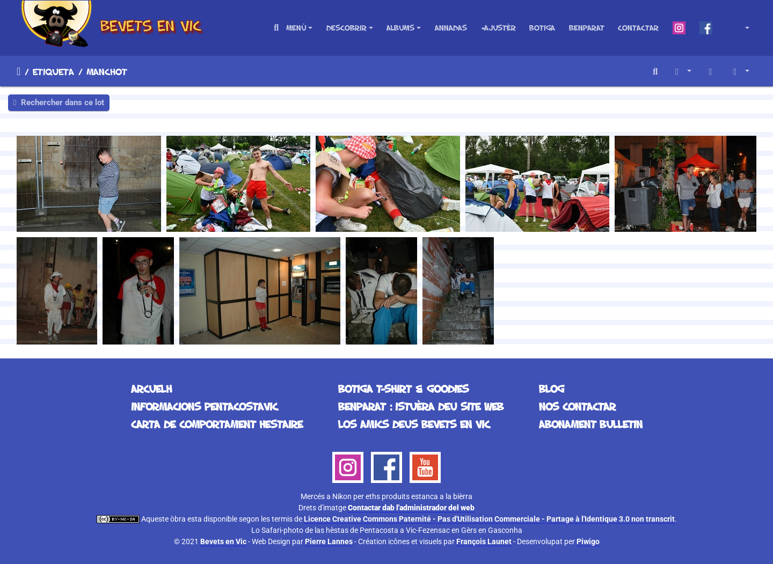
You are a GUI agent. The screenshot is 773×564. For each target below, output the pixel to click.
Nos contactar (577, 406)
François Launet (484, 541)
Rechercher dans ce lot (58, 102)
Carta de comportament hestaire (217, 423)
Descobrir (346, 27)
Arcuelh (18, 71)
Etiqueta (53, 71)
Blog (551, 388)
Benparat (586, 27)
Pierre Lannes (329, 541)
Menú (296, 27)
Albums (400, 27)
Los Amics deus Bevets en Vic (414, 423)
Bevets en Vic (223, 541)
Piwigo (588, 541)
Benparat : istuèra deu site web (421, 406)
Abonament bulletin (591, 423)
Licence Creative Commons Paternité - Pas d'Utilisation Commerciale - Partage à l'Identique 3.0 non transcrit (489, 519)
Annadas (451, 27)
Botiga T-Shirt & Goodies (403, 388)
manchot (106, 71)
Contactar (638, 27)
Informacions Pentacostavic (204, 406)
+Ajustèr (498, 27)
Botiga (542, 27)
